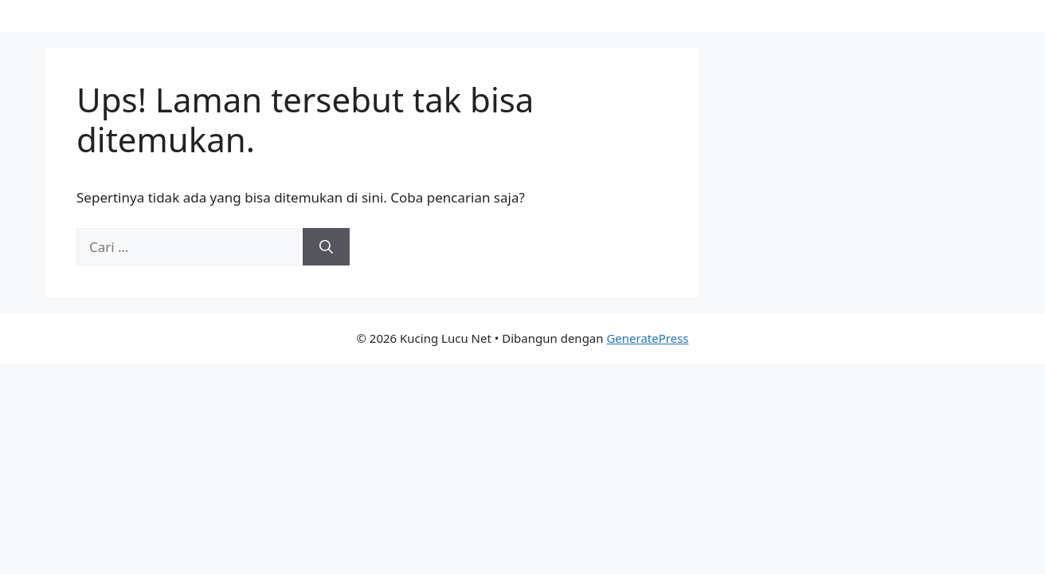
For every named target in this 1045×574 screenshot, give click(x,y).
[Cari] (326, 247)
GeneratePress (647, 338)
